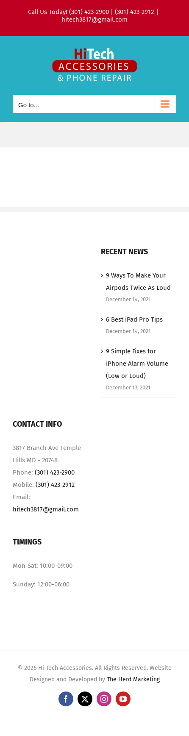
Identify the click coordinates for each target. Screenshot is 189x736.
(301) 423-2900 (55, 472)
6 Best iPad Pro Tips (134, 319)
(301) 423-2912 (55, 485)
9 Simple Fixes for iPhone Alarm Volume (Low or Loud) (137, 363)
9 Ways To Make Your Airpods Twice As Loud (138, 282)
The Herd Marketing (133, 679)
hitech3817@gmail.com (94, 19)
